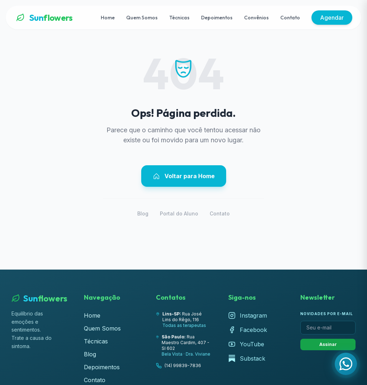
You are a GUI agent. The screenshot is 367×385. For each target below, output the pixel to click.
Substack (246, 358)
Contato (290, 17)
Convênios (256, 17)
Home (108, 17)
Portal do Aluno (179, 213)
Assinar (328, 344)
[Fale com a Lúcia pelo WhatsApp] (346, 364)
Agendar (332, 17)
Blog (142, 213)
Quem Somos (142, 17)
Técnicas (179, 17)
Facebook (247, 329)
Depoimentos (217, 17)
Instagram (247, 315)
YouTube (246, 344)
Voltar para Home (184, 176)
